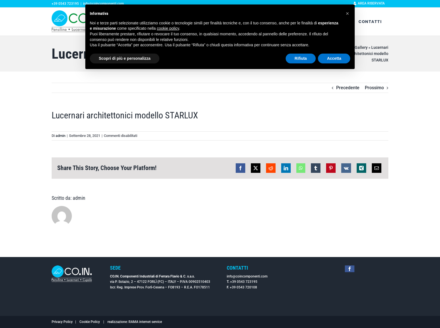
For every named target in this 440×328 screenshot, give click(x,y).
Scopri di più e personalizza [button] (124, 58)
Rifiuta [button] (301, 58)
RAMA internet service (145, 322)
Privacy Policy (62, 322)
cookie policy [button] (168, 28)
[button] (347, 13)
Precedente (347, 87)
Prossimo (374, 87)
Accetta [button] (334, 58)
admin (60, 136)
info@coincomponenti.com (247, 276)
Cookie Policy (89, 322)
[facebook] (349, 269)
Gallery (361, 47)
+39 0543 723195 (243, 282)
